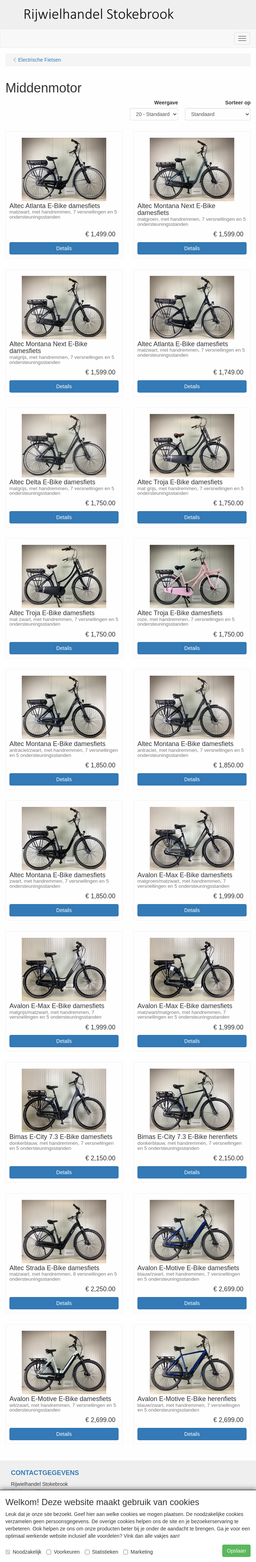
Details (64, 248)
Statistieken (101, 1552)
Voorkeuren (63, 1552)
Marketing (138, 1552)
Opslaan (236, 1551)
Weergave (166, 102)
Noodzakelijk (23, 1552)
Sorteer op (238, 102)
